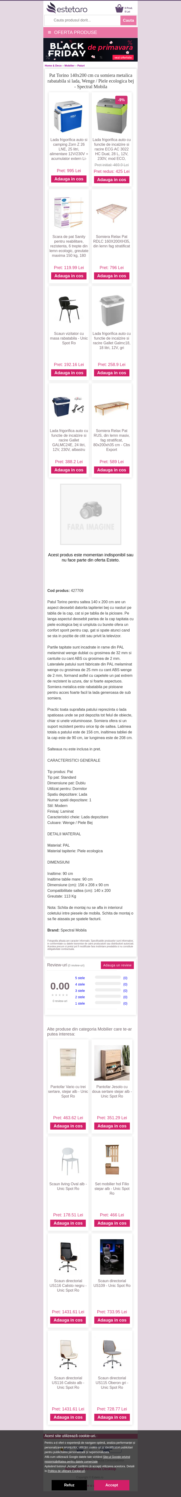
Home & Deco (53, 65)
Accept (111, 1485)
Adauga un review (117, 965)
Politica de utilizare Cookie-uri (66, 1471)
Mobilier (69, 65)
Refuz (69, 1485)
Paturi (81, 65)
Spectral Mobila (73, 930)
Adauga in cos (68, 179)
